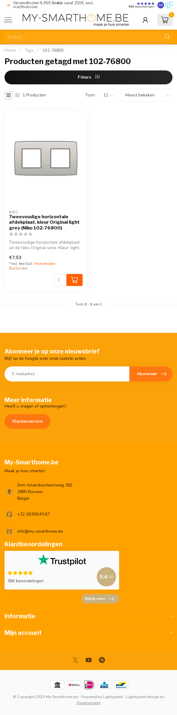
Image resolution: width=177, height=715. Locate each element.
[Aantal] (59, 280)
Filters (89, 77)
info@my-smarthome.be (40, 531)
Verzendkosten (44, 264)
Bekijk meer (99, 598)
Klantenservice (27, 421)
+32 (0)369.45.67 (33, 514)
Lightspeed (113, 696)
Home (10, 50)
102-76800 (53, 50)
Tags (29, 50)
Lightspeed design (142, 696)
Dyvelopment (88, 702)
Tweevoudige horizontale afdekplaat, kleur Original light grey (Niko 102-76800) (44, 222)
